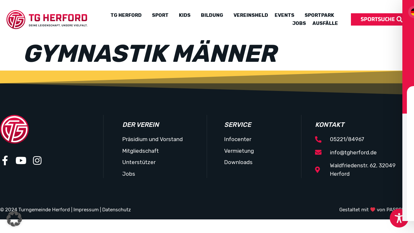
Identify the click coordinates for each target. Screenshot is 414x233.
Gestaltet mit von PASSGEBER (376, 210)
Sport (160, 15)
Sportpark (319, 15)
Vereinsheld (251, 15)
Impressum (86, 210)
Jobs (299, 23)
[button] (14, 219)
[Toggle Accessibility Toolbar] (399, 218)
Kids (185, 15)
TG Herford (126, 15)
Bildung (212, 15)
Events (284, 15)
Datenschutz (116, 210)
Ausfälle (325, 23)
